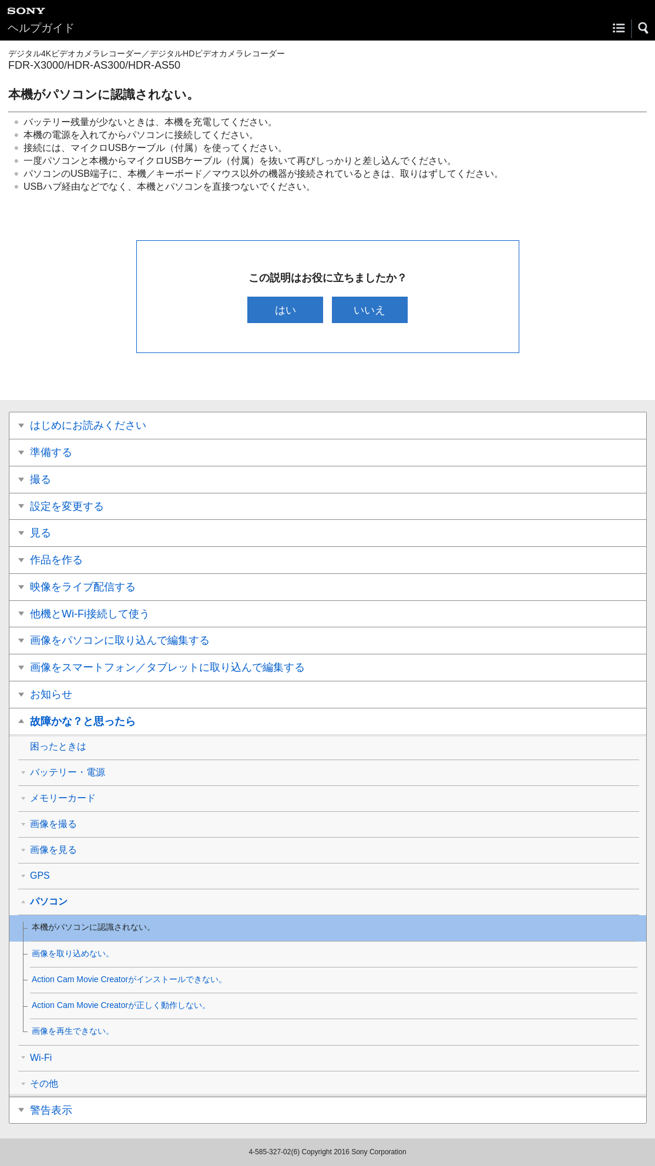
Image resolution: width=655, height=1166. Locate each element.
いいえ (369, 310)
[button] (644, 28)
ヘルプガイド (41, 28)
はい (285, 310)
